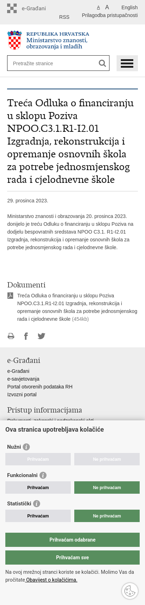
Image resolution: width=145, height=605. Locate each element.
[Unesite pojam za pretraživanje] (38, 63)
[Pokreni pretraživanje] (102, 63)
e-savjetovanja (23, 379)
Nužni (14, 447)
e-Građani (18, 371)
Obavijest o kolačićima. (51, 580)
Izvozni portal (21, 394)
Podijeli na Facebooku (26, 336)
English (130, 7)
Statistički (19, 503)
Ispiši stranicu (11, 336)
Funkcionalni (22, 475)
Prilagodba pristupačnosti (110, 15)
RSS (64, 17)
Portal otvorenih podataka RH (39, 387)
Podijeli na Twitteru (41, 336)
